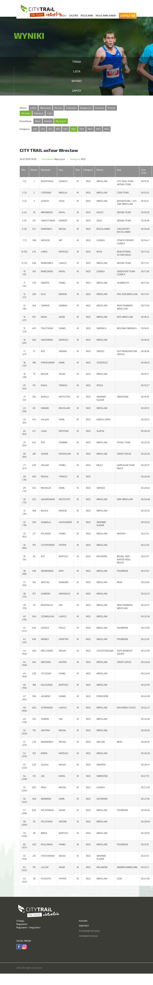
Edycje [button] (52, 15)
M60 (106, 129)
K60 (65, 129)
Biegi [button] (63, 15)
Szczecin (99, 108)
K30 (43, 129)
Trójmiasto (71, 108)
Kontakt (83, 920)
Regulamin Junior (106, 15)
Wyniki (76, 81)
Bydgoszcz (85, 108)
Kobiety (48, 121)
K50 (58, 129)
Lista (76, 71)
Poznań (111, 108)
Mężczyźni (61, 121)
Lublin (33, 108)
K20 (35, 129)
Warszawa (45, 108)
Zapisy (76, 90)
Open (37, 121)
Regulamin (87, 15)
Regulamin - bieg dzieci (28, 927)
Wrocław (25, 113)
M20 (73, 129)
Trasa (76, 61)
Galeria (73, 15)
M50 (98, 129)
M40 (90, 129)
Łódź (49, 113)
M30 (82, 129)
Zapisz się (127, 15)
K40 (50, 129)
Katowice (38, 113)
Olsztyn (58, 108)
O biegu (20, 920)
